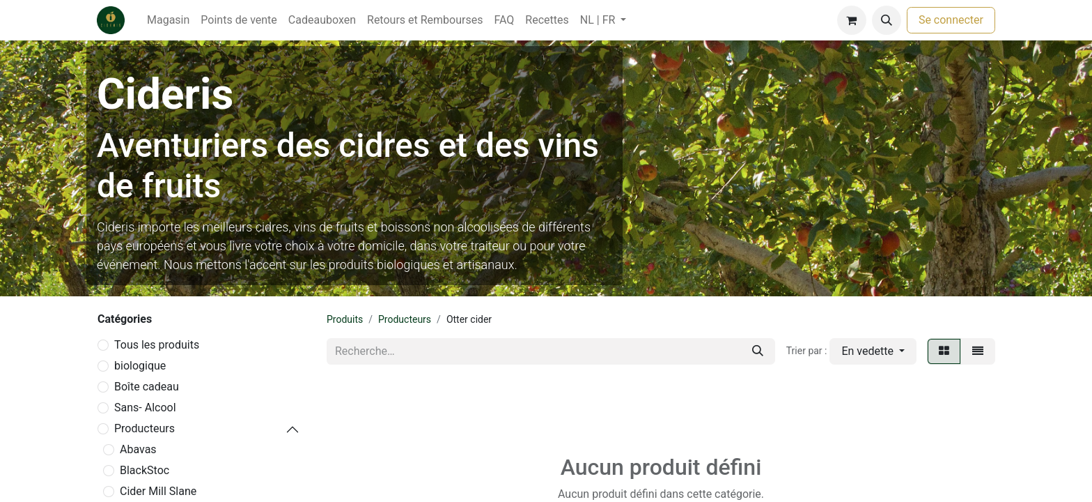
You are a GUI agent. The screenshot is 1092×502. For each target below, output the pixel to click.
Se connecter (951, 19)
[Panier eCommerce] (851, 20)
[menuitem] (168, 20)
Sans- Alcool (145, 407)
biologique (140, 365)
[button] (886, 20)
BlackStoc (144, 470)
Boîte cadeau (146, 386)
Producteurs (144, 428)
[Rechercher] (757, 351)
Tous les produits (156, 344)
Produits (345, 319)
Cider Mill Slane (158, 491)
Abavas (138, 449)
